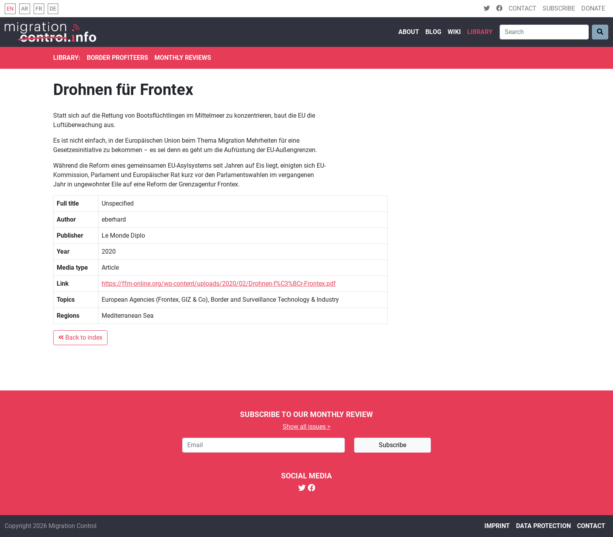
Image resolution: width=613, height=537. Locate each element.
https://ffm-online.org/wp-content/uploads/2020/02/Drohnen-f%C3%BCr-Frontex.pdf (219, 283)
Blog (433, 32)
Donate (593, 8)
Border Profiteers (117, 57)
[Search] (544, 32)
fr (39, 8)
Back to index (80, 337)
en (10, 8)
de (53, 8)
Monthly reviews (182, 57)
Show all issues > (306, 426)
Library (480, 32)
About (408, 32)
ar (24, 8)
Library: (67, 57)
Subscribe (559, 8)
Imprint (497, 526)
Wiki (454, 32)
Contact (522, 8)
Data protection (543, 526)
